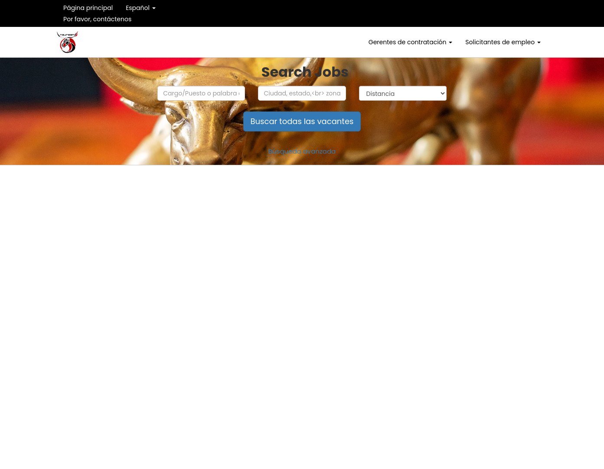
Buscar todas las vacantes (302, 121)
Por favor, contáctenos (97, 19)
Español (141, 7)
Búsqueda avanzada (302, 151)
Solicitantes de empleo (503, 42)
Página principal (88, 7)
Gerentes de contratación (411, 42)
